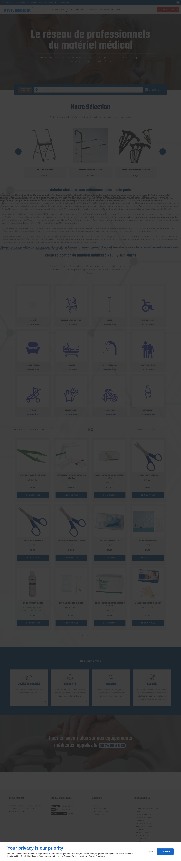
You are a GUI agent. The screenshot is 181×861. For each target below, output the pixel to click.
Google (92, 856)
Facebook (100, 856)
